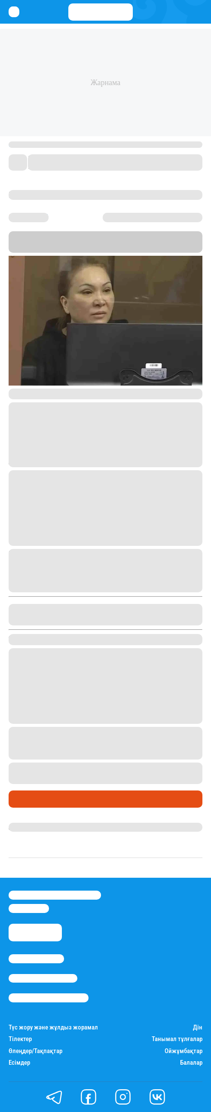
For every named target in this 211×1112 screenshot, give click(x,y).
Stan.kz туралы (36, 958)
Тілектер (20, 1039)
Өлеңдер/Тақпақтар (35, 1051)
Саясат (22, 799)
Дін (197, 1027)
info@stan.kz (29, 908)
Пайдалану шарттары (49, 997)
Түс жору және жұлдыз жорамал (53, 1027)
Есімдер (19, 1062)
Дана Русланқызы (38, 827)
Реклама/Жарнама (43, 978)
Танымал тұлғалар (177, 1039)
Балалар (191, 1062)
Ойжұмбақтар (183, 1051)
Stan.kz (46, 247)
